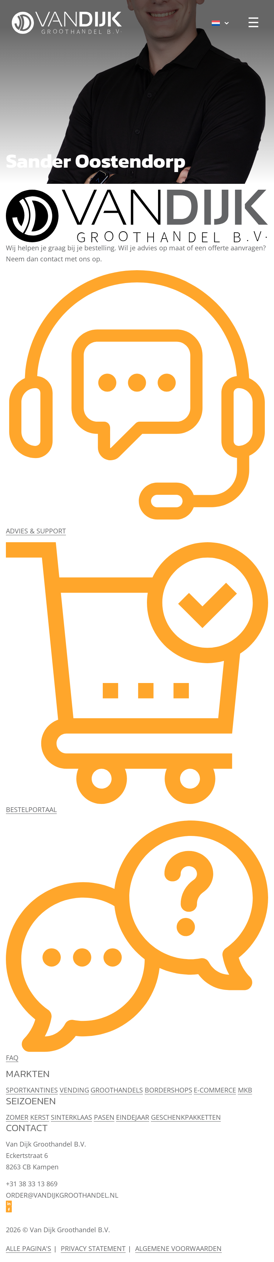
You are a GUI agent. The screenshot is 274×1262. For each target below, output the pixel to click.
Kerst (39, 1117)
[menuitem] (220, 23)
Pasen (104, 1117)
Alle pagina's (28, 1248)
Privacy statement (93, 1248)
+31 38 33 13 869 (31, 1183)
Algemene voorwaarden (178, 1248)
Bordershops (168, 1090)
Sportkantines (32, 1090)
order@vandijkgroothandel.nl (62, 1195)
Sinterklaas (71, 1117)
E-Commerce (215, 1090)
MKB (245, 1090)
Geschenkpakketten (186, 1117)
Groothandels (117, 1090)
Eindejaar (132, 1117)
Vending (74, 1090)
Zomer (17, 1117)
